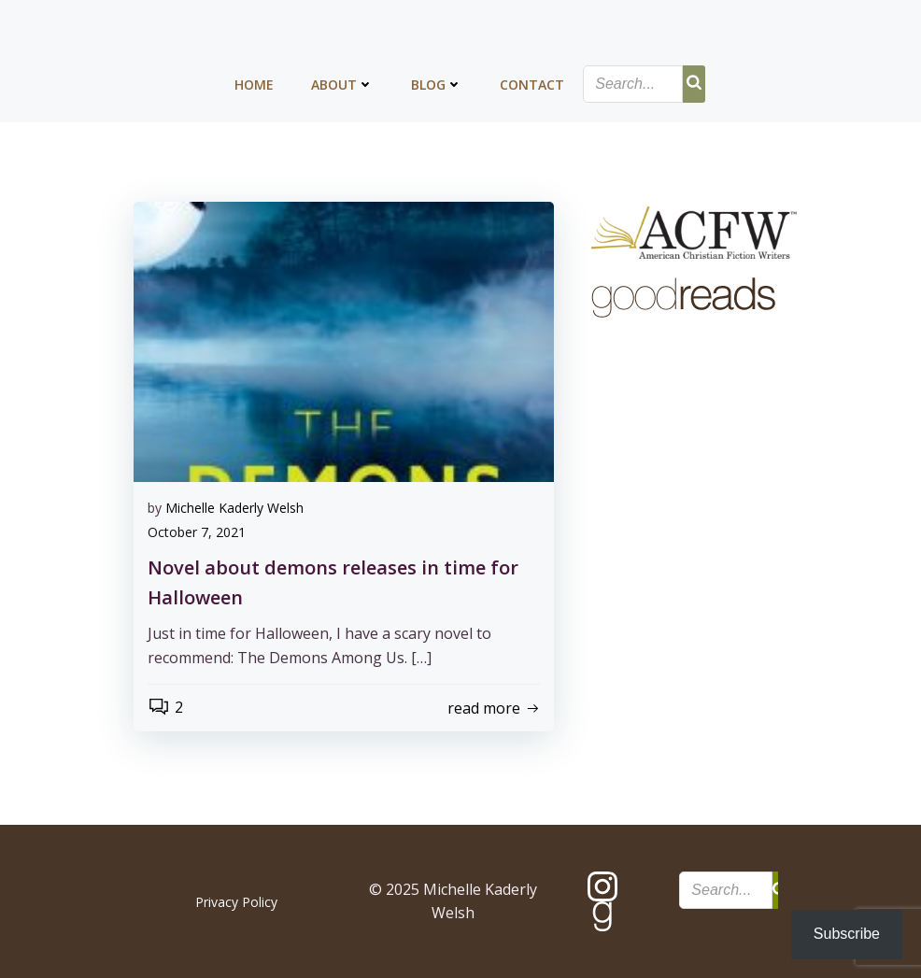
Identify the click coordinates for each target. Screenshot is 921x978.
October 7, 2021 (197, 532)
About (342, 84)
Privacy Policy (236, 902)
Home (254, 84)
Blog (436, 84)
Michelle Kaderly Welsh (234, 508)
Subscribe (847, 934)
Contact (532, 84)
